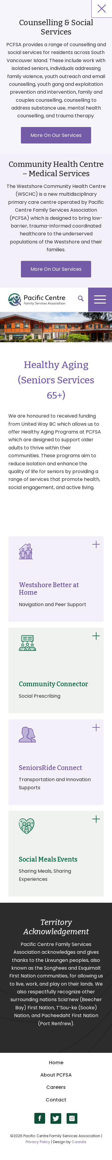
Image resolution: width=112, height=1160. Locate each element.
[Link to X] (56, 1118)
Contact (56, 1099)
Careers (56, 1087)
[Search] (78, 300)
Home (56, 1062)
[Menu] (100, 300)
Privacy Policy (38, 1141)
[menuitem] (78, 300)
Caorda (79, 1141)
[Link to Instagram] (72, 1118)
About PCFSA (56, 1074)
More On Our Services (56, 135)
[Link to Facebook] (39, 1118)
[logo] (53, 300)
